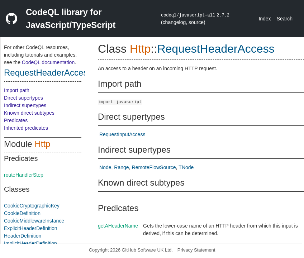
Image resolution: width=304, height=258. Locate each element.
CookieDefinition (22, 213)
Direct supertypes (23, 98)
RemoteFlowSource (154, 167)
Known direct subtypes (29, 113)
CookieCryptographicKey (32, 206)
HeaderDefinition (22, 236)
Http (42, 144)
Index (264, 19)
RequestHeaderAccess (48, 72)
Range (121, 167)
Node (105, 167)
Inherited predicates (26, 128)
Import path (16, 90)
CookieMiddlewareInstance (34, 221)
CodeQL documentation (48, 62)
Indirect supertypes (25, 105)
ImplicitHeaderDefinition (30, 243)
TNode (186, 167)
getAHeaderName (118, 226)
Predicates (16, 120)
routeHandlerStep (23, 175)
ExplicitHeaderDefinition (30, 228)
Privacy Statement (196, 250)
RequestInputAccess (122, 134)
